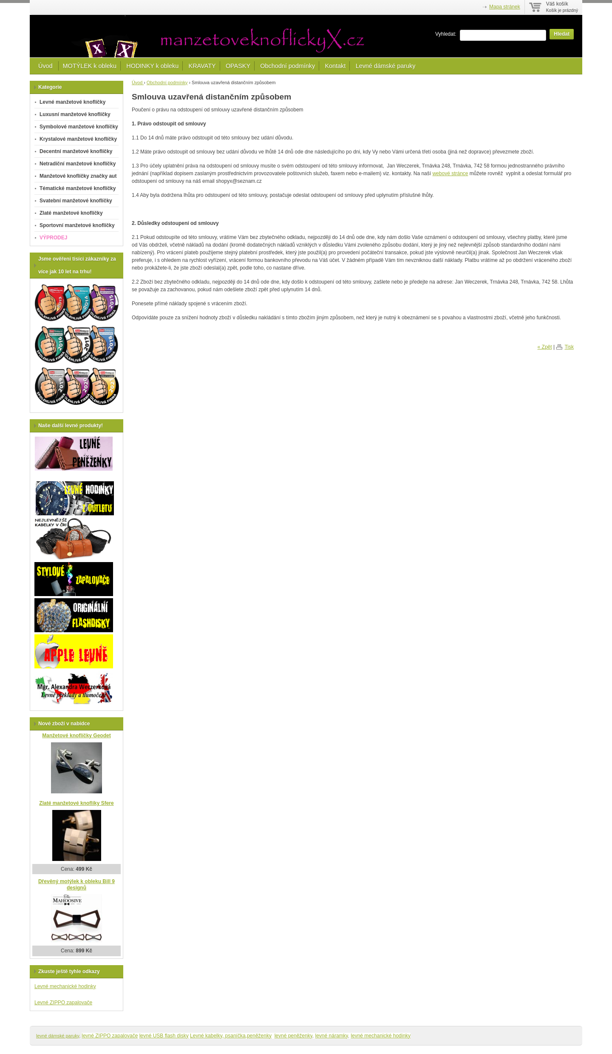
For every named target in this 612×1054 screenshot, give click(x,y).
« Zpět (545, 347)
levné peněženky (293, 1036)
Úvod (46, 66)
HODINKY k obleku (152, 66)
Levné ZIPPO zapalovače (63, 1003)
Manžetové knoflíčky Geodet (76, 736)
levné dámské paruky (57, 1035)
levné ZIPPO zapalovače (110, 1036)
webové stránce (450, 173)
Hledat (562, 34)
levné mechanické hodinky (381, 1036)
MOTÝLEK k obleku (89, 66)
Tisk (569, 347)
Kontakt (335, 66)
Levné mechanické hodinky (65, 986)
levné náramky (331, 1036)
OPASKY (238, 66)
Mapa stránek (504, 7)
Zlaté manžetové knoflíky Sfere (76, 803)
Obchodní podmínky (287, 66)
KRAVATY (202, 66)
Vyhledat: (445, 34)
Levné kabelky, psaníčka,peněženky (231, 1036)
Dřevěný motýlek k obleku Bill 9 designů (76, 884)
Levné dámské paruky (386, 66)
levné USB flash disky (164, 1036)
